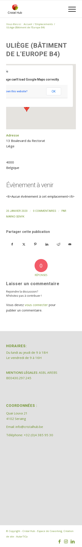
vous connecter (36, 305)
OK (54, 91)
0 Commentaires (44, 210)
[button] (27, 108)
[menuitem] (70, 9)
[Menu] (70, 9)
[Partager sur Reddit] (58, 244)
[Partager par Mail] (70, 244)
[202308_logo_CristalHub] (34, 9)
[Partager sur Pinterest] (35, 244)
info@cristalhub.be (29, 426)
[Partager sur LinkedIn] (46, 244)
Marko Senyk (15, 216)
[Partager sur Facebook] (12, 244)
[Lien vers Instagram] (66, 541)
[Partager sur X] (24, 244)
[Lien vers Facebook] (59, 541)
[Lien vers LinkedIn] (72, 541)
